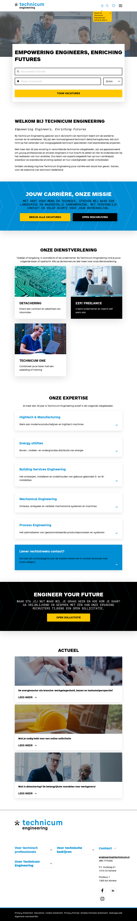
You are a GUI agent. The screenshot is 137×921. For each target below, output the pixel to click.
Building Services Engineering (42, 469)
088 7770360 (106, 860)
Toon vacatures (68, 93)
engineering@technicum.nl (114, 857)
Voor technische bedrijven (69, 849)
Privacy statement (24, 913)
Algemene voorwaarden (26, 916)
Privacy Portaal (71, 913)
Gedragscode (115, 913)
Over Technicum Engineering (27, 863)
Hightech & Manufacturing (39, 417)
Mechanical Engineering (38, 499)
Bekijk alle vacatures (45, 217)
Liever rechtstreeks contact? (41, 551)
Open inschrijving (95, 217)
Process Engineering (35, 525)
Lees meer (27, 697)
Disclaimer (39, 913)
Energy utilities (31, 443)
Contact (105, 848)
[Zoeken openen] (107, 5)
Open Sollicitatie (68, 617)
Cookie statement (54, 913)
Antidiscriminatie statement (94, 913)
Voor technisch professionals (26, 849)
